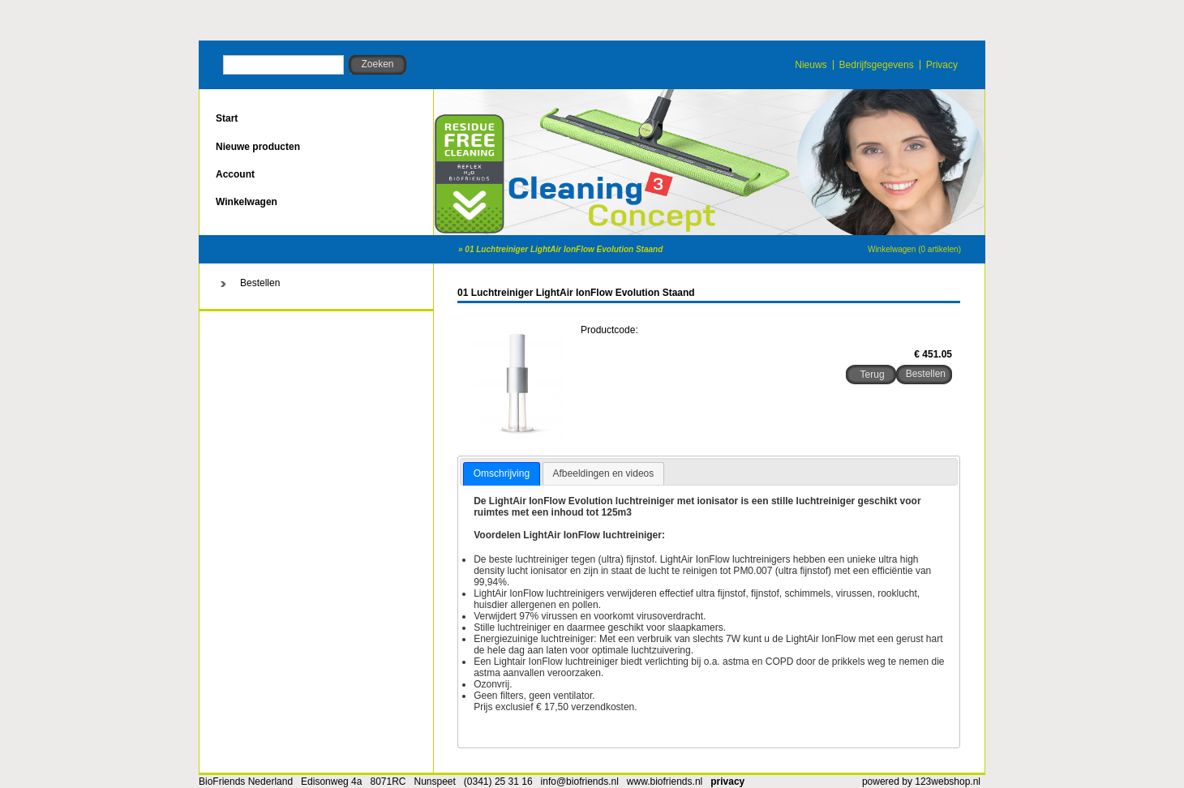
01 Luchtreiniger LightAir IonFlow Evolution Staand (564, 249)
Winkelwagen (246, 202)
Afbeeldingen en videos (603, 473)
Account (235, 174)
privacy (727, 781)
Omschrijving (502, 473)
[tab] (501, 474)
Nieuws (810, 65)
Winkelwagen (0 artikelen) (914, 249)
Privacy (942, 65)
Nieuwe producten (258, 146)
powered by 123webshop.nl (921, 781)
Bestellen (260, 283)
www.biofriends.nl (664, 781)
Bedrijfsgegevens (876, 65)
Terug (872, 374)
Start (227, 118)
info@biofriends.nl (580, 781)
